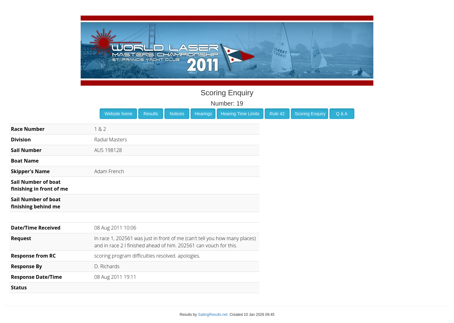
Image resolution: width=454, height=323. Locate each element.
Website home (118, 113)
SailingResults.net (212, 314)
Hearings (203, 113)
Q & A (342, 113)
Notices (177, 113)
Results (151, 113)
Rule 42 (277, 113)
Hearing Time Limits (240, 113)
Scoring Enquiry (310, 113)
